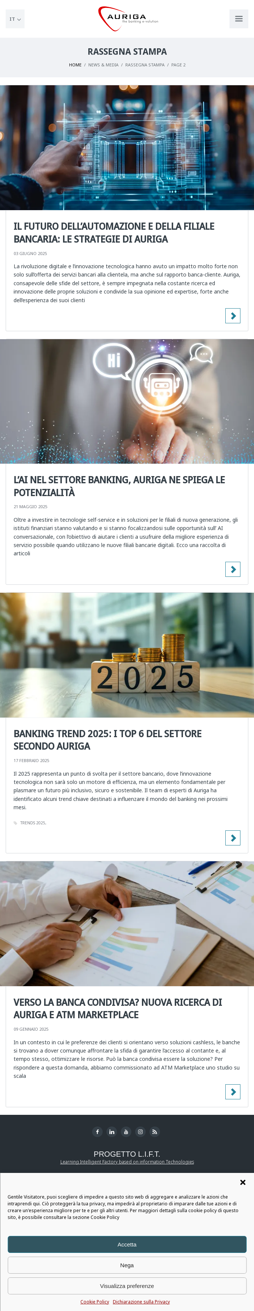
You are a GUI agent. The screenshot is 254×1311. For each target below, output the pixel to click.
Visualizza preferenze (127, 1286)
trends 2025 (32, 822)
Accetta (126, 1244)
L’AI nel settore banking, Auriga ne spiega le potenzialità (119, 486)
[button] (242, 1182)
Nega (127, 1265)
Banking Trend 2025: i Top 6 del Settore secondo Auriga (108, 740)
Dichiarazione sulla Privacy (141, 1302)
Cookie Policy (94, 1302)
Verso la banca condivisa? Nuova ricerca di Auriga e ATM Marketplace (118, 1008)
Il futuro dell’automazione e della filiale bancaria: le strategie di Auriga (114, 232)
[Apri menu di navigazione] (239, 19)
